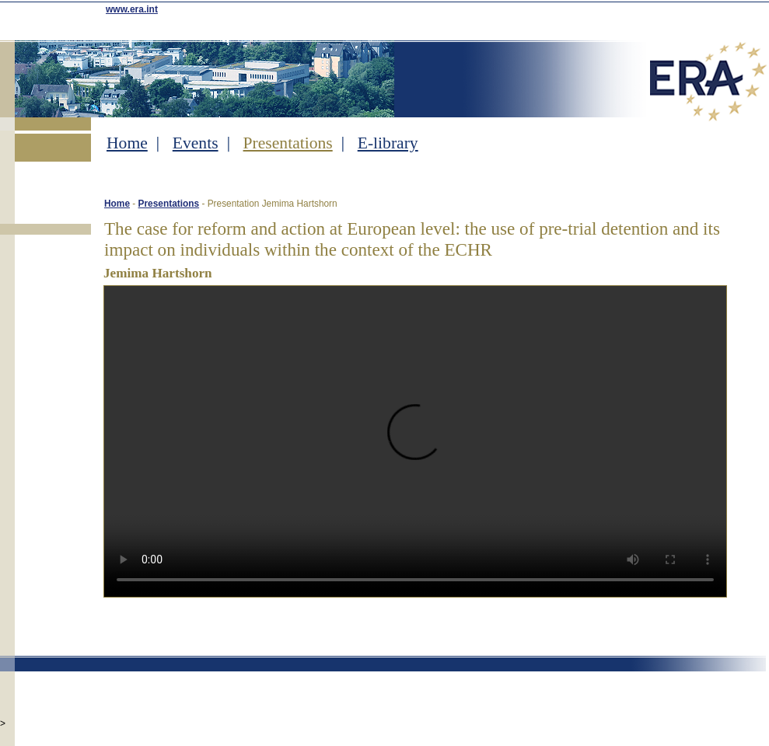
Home (127, 143)
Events (195, 143)
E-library (388, 143)
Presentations (288, 143)
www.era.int (132, 9)
